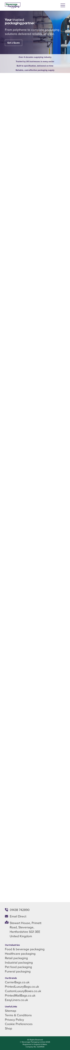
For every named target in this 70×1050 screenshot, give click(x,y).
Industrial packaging (19, 962)
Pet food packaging (18, 967)
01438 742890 (20, 909)
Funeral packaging (18, 971)
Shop (8, 1028)
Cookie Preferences (19, 1024)
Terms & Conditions (18, 1015)
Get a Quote (13, 42)
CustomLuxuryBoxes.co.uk (23, 991)
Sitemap (10, 1010)
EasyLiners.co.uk (16, 1000)
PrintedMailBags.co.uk (20, 995)
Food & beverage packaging (25, 949)
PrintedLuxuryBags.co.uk (22, 986)
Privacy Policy (14, 1019)
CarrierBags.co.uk (17, 982)
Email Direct (18, 916)
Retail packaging (16, 958)
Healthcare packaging (20, 953)
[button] (63, 5)
